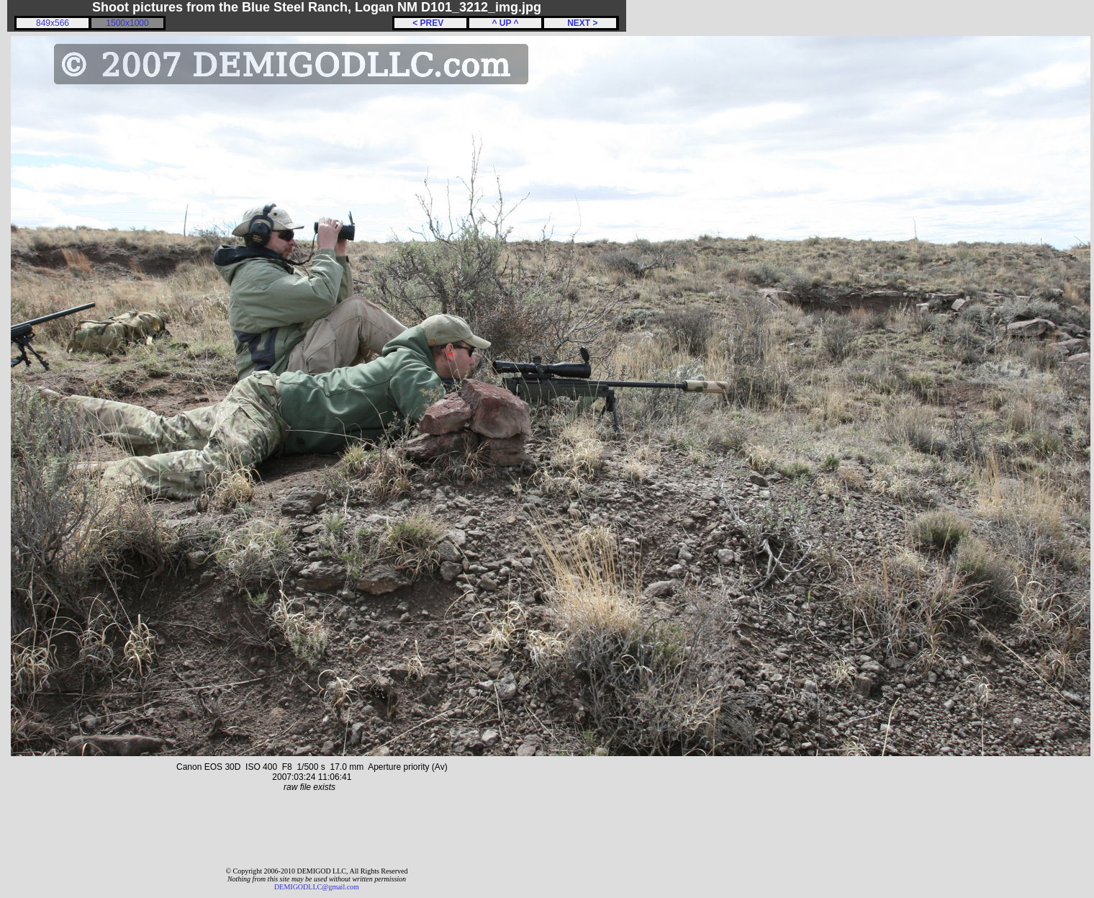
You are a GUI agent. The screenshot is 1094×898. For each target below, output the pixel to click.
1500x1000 (127, 23)
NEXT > (580, 23)
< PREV (430, 23)
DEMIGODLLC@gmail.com (316, 887)
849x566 (52, 23)
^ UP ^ (504, 23)
